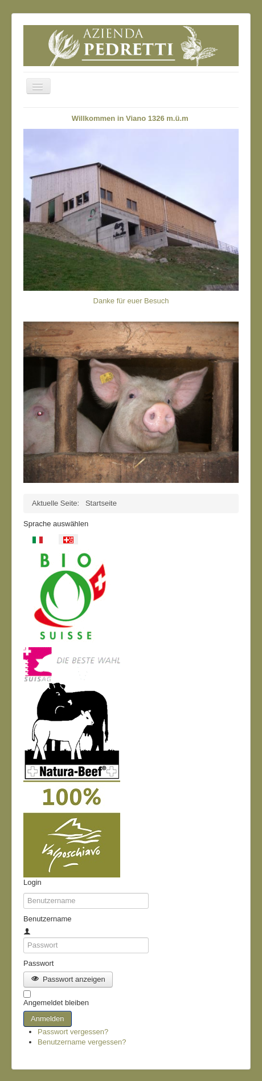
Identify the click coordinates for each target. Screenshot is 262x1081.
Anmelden (47, 1018)
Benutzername (47, 919)
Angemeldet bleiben (56, 1002)
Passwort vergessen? (73, 1031)
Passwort (38, 963)
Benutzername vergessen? (82, 1042)
